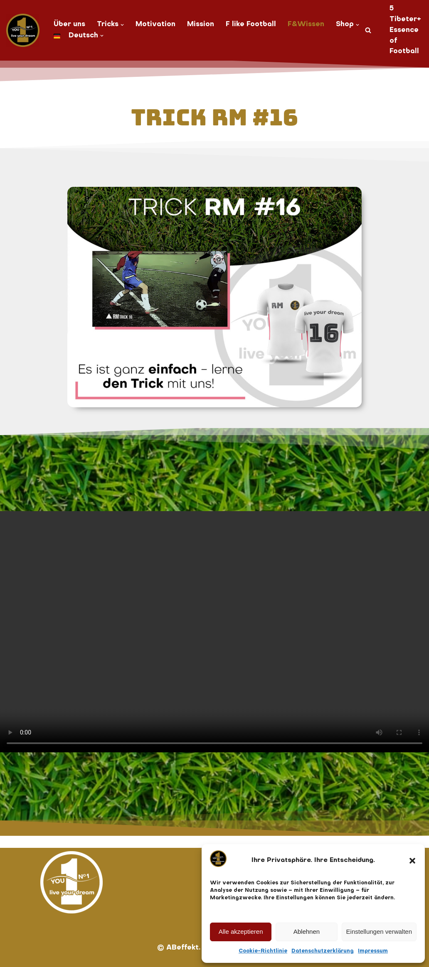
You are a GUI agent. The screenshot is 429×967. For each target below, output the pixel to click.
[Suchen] (368, 30)
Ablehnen (306, 931)
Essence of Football (404, 41)
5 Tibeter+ (405, 14)
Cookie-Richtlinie (263, 951)
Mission (200, 24)
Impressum (373, 951)
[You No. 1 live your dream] (22, 30)
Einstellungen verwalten (379, 931)
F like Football (251, 24)
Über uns (69, 24)
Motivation (155, 24)
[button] (412, 861)
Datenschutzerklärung (322, 951)
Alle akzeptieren (241, 931)
